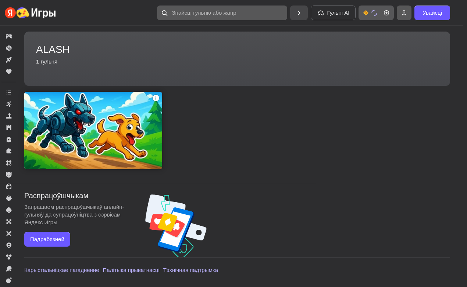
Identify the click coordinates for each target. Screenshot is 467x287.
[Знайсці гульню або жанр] (222, 13)
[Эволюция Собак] (93, 130)
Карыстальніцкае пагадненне (61, 270)
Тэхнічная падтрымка (190, 270)
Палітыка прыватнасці (131, 270)
